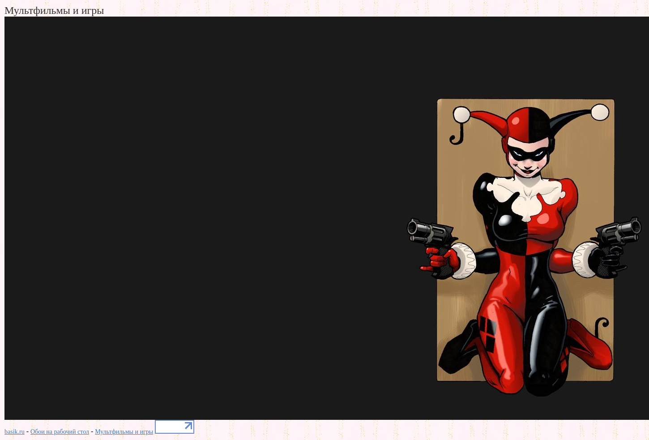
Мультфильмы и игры (124, 431)
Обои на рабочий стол (59, 431)
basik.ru (14, 431)
